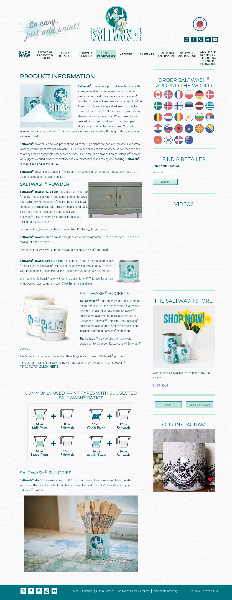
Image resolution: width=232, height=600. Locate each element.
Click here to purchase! (77, 283)
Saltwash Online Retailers (133, 590)
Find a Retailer (65, 54)
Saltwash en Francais (166, 54)
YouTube (208, 39)
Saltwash (84, 86)
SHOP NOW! (160, 385)
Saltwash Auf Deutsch (187, 54)
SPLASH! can (54, 260)
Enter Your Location (166, 166)
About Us (126, 54)
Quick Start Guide (199, 404)
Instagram (186, 39)
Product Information (105, 54)
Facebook (193, 39)
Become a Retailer (85, 54)
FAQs (168, 404)
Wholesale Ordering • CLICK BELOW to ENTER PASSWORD (207, 58)
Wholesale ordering (165, 590)
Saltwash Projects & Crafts (44, 55)
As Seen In (146, 54)
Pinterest (200, 39)
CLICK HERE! (49, 367)
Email (215, 39)
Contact (87, 590)
